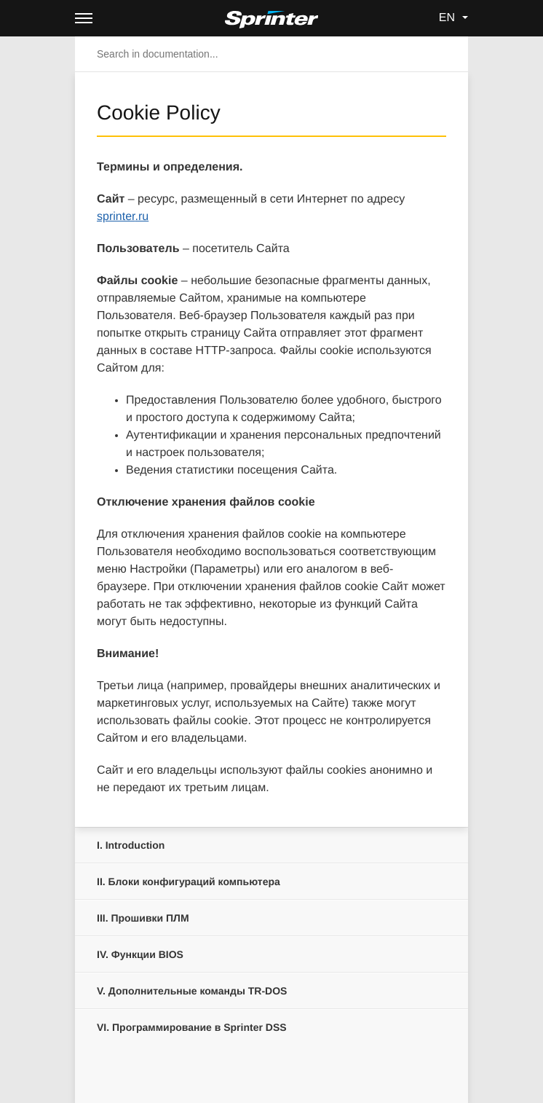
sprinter (122, 217)
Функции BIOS (140, 954)
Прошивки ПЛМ (143, 918)
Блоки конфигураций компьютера (188, 881)
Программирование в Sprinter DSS (192, 1027)
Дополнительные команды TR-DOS (192, 991)
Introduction (131, 845)
